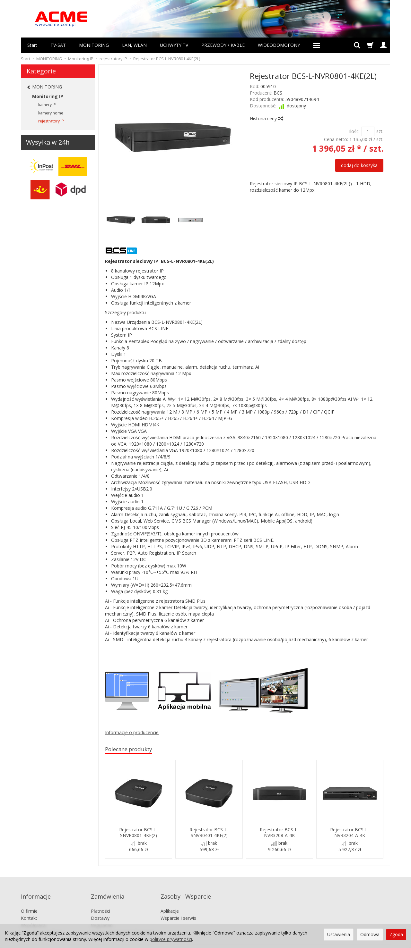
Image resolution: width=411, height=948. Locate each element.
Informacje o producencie (132, 732)
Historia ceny (266, 118)
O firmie (29, 901)
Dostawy (100, 908)
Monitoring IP (47, 96)
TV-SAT (58, 45)
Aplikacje (170, 901)
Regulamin (102, 915)
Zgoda (396, 934)
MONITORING (94, 45)
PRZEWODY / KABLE (223, 45)
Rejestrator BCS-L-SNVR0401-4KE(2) (209, 833)
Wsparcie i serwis (178, 908)
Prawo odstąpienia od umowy (122, 923)
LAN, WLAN (134, 45)
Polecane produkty (133, 749)
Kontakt (29, 908)
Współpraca (33, 915)
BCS (278, 93)
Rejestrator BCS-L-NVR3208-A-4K (279, 833)
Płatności (100, 901)
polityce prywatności (171, 939)
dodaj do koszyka (359, 165)
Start (32, 45)
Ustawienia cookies (41, 923)
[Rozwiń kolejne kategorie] (317, 45)
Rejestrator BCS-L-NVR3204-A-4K (349, 833)
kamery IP (47, 104)
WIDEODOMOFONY (279, 45)
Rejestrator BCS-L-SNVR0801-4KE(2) (138, 833)
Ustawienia (338, 934)
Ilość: (354, 131)
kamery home (50, 113)
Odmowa (370, 934)
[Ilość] (368, 131)
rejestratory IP (51, 121)
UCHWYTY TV (174, 45)
